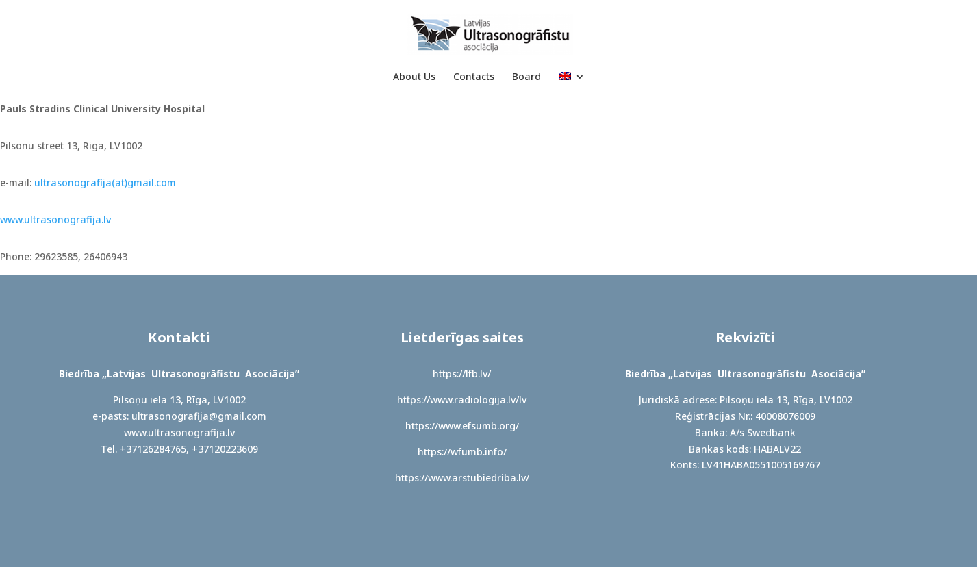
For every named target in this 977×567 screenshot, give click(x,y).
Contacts (473, 77)
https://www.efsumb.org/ (462, 425)
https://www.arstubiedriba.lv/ (462, 477)
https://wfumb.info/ (462, 451)
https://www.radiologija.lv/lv (461, 399)
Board (526, 77)
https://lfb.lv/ (462, 373)
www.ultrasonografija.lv (55, 219)
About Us (414, 77)
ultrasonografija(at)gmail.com (105, 182)
